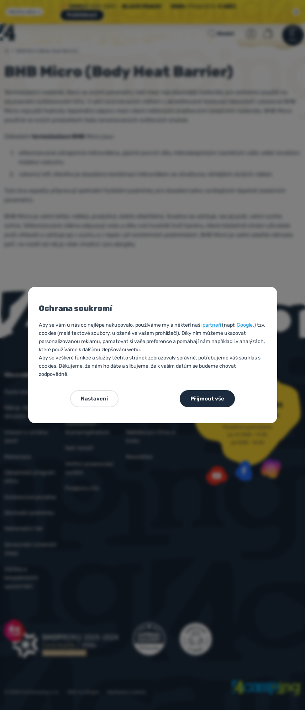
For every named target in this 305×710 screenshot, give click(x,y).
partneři (212, 325)
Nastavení (94, 398)
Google (245, 325)
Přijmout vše (207, 398)
